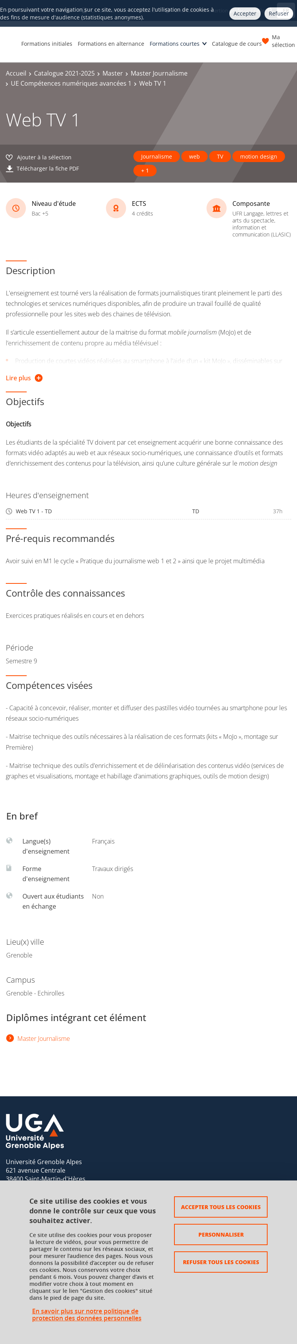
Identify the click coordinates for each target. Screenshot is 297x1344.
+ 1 (145, 170)
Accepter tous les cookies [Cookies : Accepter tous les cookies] (221, 1207)
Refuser (279, 13)
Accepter (245, 13)
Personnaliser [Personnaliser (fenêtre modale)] (221, 1234)
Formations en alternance (111, 43)
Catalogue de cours (237, 43)
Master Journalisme (159, 73)
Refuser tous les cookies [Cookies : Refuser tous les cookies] (221, 1262)
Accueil (16, 73)
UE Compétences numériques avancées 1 (71, 83)
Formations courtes (175, 43)
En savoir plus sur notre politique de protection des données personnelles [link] (87, 1315)
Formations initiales (46, 43)
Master (112, 73)
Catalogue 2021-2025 (64, 73)
